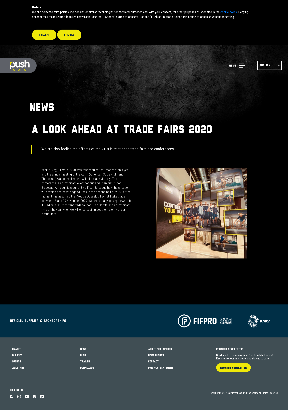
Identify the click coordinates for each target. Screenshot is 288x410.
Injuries (17, 355)
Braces (16, 349)
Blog (83, 355)
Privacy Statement (160, 367)
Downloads (87, 367)
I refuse (69, 34)
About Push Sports (160, 349)
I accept (44, 34)
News (83, 349)
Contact (153, 361)
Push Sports (18, 65)
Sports (16, 361)
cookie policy (228, 12)
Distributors (156, 355)
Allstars (18, 367)
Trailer (85, 361)
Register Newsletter (229, 349)
